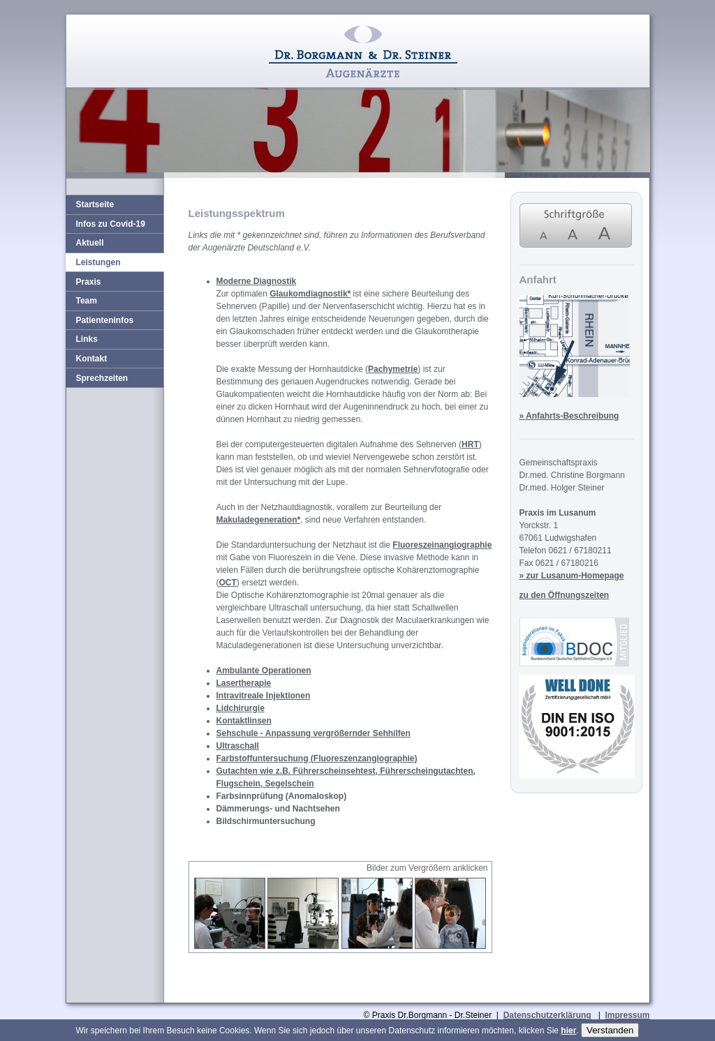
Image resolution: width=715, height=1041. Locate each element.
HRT (470, 444)
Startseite (95, 204)
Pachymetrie (393, 369)
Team (86, 301)
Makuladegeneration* (258, 520)
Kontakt (92, 359)
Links (87, 339)
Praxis (88, 282)
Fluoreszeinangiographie (442, 545)
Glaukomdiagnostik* (310, 294)
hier (568, 1030)
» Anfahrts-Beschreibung (569, 416)
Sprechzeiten (102, 378)
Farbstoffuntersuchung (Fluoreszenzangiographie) (317, 758)
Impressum (627, 1015)
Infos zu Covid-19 (110, 224)
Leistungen (98, 262)
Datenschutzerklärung (547, 1015)
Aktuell (90, 243)
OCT (228, 582)
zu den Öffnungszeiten (564, 595)
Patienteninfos (105, 320)
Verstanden (610, 1030)
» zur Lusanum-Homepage (571, 576)
